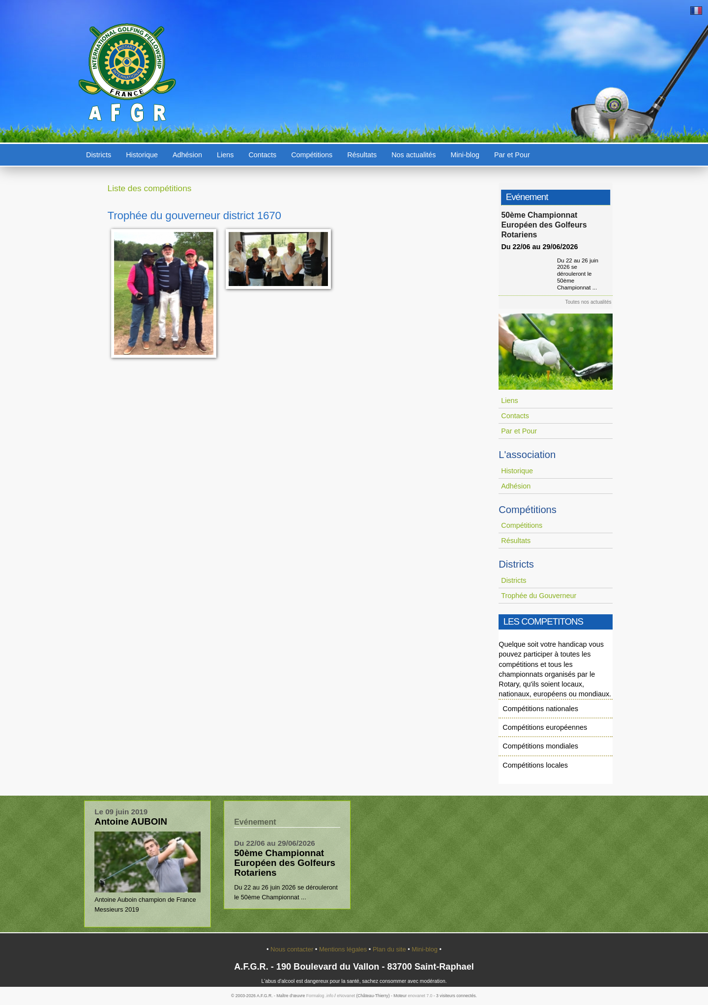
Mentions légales (344, 949)
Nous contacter (292, 949)
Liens (225, 155)
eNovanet (346, 995)
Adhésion (187, 155)
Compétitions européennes (544, 727)
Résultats (362, 155)
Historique (142, 155)
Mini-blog (465, 155)
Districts (98, 155)
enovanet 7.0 (420, 995)
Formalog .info (319, 995)
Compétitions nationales (540, 709)
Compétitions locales (535, 765)
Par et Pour (512, 155)
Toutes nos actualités (591, 302)
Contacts (262, 155)
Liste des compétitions (150, 188)
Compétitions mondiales (540, 746)
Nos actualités (413, 155)
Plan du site (390, 949)
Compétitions (311, 155)
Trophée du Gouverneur (538, 596)
